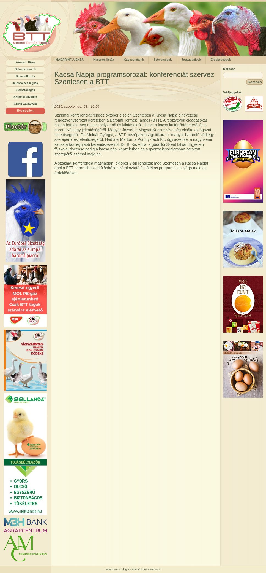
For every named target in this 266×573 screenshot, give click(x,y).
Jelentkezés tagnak (25, 83)
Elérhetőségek (25, 90)
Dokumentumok (25, 69)
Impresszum (112, 569)
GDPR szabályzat (25, 103)
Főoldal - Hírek (25, 62)
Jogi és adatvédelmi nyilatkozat (141, 569)
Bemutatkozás (25, 76)
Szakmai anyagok (25, 96)
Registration (25, 110)
